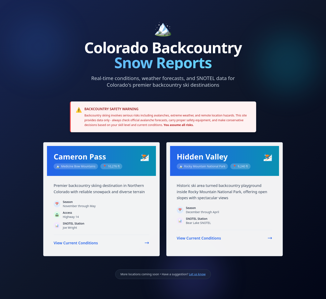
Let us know (197, 274)
